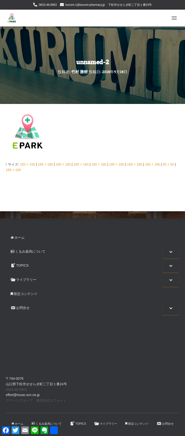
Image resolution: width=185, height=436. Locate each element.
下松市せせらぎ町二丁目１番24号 (130, 4)
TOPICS (78, 423)
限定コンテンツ (136, 423)
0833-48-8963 (48, 4)
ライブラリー (105, 423)
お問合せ (165, 423)
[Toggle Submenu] (170, 251)
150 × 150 (27, 164)
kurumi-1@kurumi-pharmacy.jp (85, 4)
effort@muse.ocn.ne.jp (23, 395)
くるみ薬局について (47, 423)
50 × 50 (168, 164)
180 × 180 (45, 164)
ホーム (17, 423)
